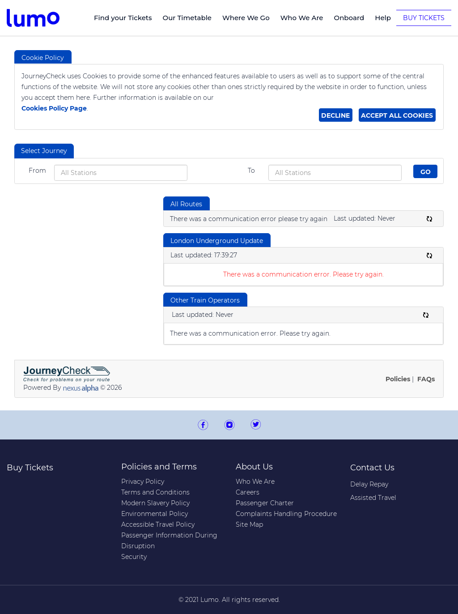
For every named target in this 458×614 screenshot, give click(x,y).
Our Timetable (187, 17)
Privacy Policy (142, 482)
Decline (335, 115)
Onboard (349, 17)
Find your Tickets (123, 17)
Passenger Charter (265, 503)
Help (383, 17)
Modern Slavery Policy (155, 503)
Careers (247, 492)
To (251, 170)
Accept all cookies (397, 115)
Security (134, 557)
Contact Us (372, 468)
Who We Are (301, 17)
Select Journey (44, 151)
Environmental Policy (154, 514)
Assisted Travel (373, 498)
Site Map (249, 524)
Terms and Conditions (155, 492)
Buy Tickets (424, 18)
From (37, 170)
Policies (398, 379)
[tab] (44, 151)
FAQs (426, 379)
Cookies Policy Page (54, 108)
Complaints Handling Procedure (286, 514)
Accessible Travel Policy (158, 524)
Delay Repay (369, 484)
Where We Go (246, 17)
